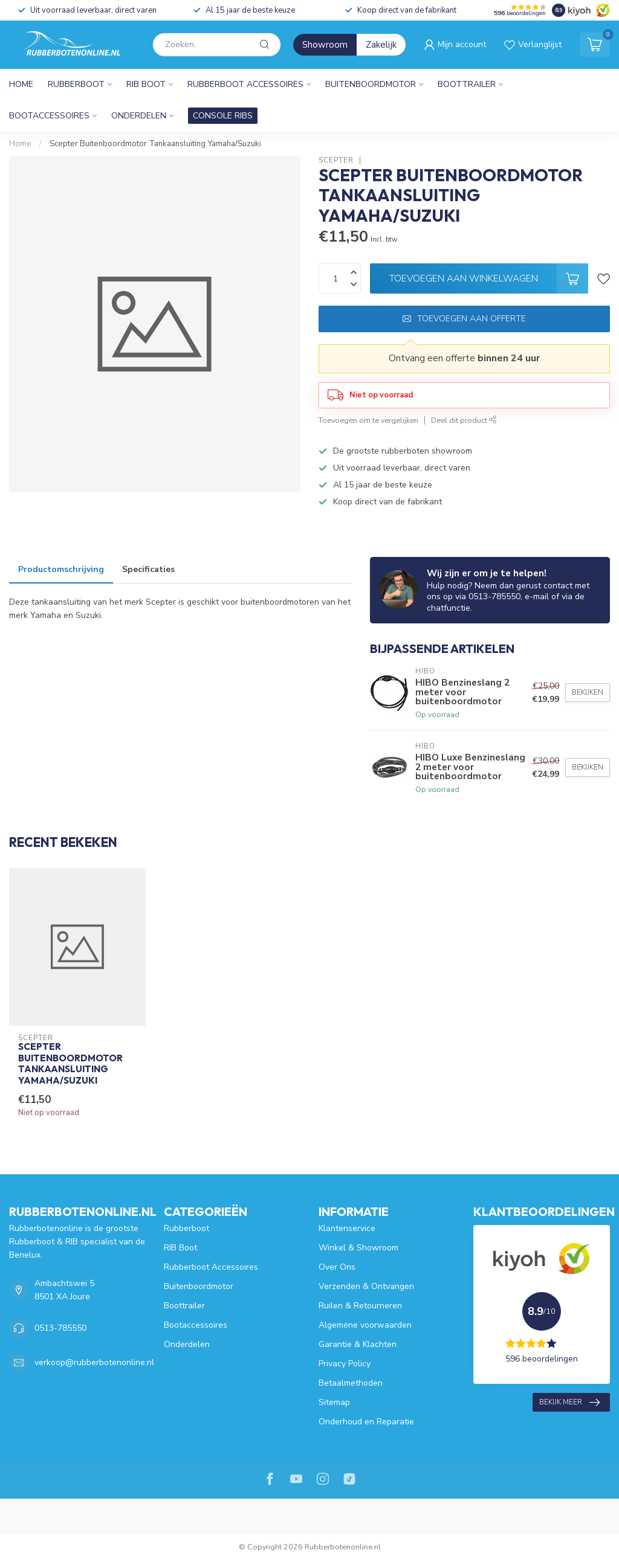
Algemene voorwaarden (365, 1325)
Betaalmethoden (351, 1383)
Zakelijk (381, 45)
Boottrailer (467, 84)
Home (21, 84)
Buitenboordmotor (370, 84)
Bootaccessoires (49, 115)
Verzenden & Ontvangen (366, 1286)
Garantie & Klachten (358, 1344)
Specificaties (148, 569)
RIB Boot (146, 84)
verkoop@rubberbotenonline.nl (94, 1362)
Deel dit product (464, 420)
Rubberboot (76, 84)
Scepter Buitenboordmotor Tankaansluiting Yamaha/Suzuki (155, 143)
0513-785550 (60, 1328)
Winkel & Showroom (358, 1247)
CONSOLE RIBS (223, 115)
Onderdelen (138, 115)
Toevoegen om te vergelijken (368, 420)
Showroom (325, 45)
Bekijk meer (569, 1403)
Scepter (336, 160)
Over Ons (337, 1267)
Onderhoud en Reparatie (366, 1421)
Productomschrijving (61, 569)
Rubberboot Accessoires (245, 84)
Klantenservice (347, 1228)
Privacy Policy (345, 1363)
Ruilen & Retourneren (360, 1305)
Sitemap (334, 1402)
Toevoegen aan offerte (464, 318)
